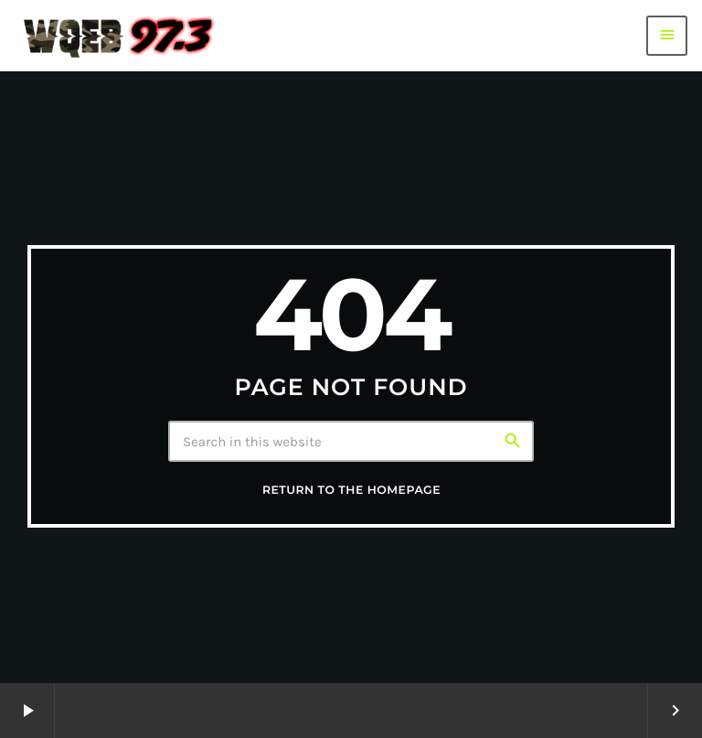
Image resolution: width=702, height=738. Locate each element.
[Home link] (119, 36)
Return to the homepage (351, 490)
